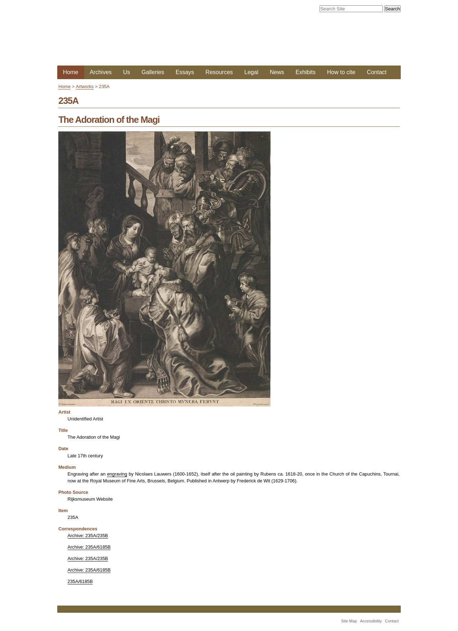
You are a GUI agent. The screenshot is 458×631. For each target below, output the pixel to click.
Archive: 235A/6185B (89, 547)
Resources (219, 72)
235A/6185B (80, 581)
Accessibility (371, 621)
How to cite (341, 72)
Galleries (153, 72)
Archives (101, 72)
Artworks (85, 86)
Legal (251, 72)
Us (126, 72)
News (277, 72)
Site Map (349, 621)
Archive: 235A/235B (88, 535)
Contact (376, 72)
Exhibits (306, 72)
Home (70, 72)
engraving (117, 474)
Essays (185, 72)
